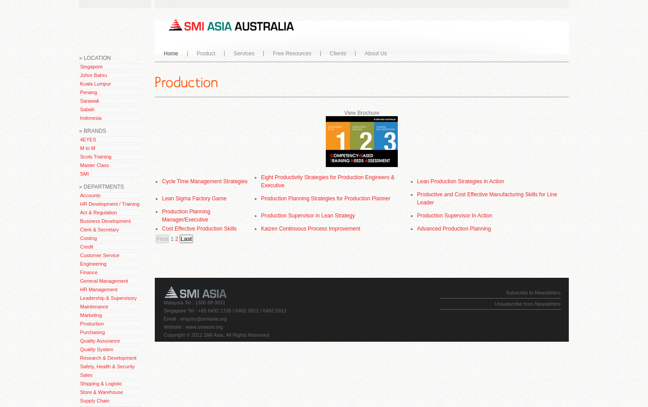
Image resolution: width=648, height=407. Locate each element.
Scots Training (96, 156)
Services (242, 53)
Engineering (93, 264)
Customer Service (99, 255)
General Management (104, 281)
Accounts (90, 195)
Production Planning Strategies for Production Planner (326, 198)
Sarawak (89, 101)
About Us (374, 53)
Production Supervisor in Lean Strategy (308, 216)
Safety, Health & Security (107, 366)
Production (92, 323)
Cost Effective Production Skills (199, 229)
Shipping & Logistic (101, 383)
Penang (88, 92)
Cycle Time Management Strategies (205, 181)
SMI (84, 173)
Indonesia (91, 118)
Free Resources (290, 53)
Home (171, 53)
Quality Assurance (100, 341)
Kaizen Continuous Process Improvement (310, 229)
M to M (87, 148)
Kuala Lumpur (95, 83)
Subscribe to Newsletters (533, 292)
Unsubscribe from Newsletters (528, 304)
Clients (338, 53)
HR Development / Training (110, 204)
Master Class (94, 165)
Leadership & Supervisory (108, 298)
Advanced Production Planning (454, 229)
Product (204, 53)
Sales (86, 375)
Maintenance (94, 306)
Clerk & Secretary (99, 229)
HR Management (98, 289)
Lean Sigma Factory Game (194, 198)
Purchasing (92, 332)
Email (170, 318)
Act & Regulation (98, 212)
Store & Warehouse (101, 392)
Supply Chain (94, 400)
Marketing (91, 315)
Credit (86, 246)
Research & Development (108, 358)
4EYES (88, 139)
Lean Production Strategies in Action (460, 181)
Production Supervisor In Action (454, 216)
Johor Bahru (93, 75)
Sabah (87, 109)
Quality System (96, 349)
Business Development (105, 221)
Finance (89, 272)
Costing (88, 238)
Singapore (91, 66)
